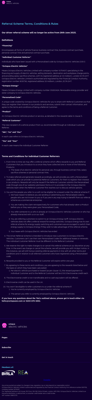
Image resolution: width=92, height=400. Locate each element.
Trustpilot (46, 380)
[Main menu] (89, 3)
